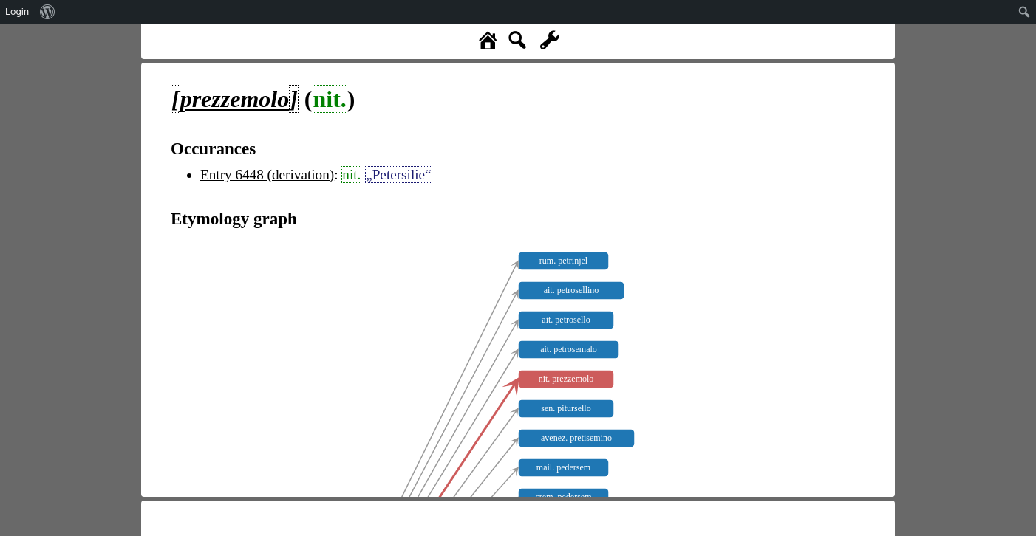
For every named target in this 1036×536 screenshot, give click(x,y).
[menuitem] (48, 12)
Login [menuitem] (17, 11)
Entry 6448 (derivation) (267, 174)
